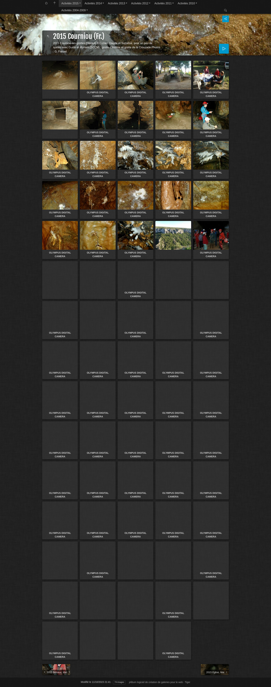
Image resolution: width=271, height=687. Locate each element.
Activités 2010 (186, 3)
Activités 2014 (93, 3)
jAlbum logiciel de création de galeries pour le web (156, 682)
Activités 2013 (116, 3)
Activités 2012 (139, 3)
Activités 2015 (70, 3)
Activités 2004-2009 (73, 10)
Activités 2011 (163, 3)
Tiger (187, 682)
